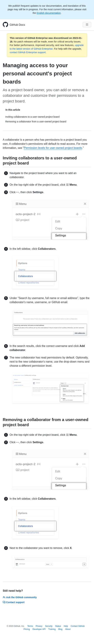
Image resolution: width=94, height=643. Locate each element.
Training (52, 629)
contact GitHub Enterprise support (28, 52)
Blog (60, 629)
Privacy (39, 626)
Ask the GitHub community (20, 597)
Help (66, 626)
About (67, 629)
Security (48, 626)
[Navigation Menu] (87, 24)
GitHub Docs (17, 24)
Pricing (27, 629)
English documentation (49, 13)
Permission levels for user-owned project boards (53, 147)
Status (58, 626)
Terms (30, 626)
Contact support (14, 602)
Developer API (39, 629)
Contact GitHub (78, 626)
